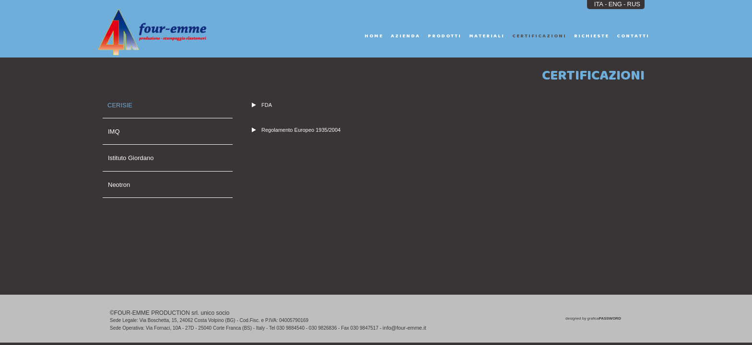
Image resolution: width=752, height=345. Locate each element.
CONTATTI (633, 35)
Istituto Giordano (130, 157)
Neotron (119, 184)
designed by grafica (593, 318)
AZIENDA (405, 35)
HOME (373, 35)
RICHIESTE (591, 35)
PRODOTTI (444, 35)
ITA (598, 4)
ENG (615, 4)
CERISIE (119, 105)
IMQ (114, 131)
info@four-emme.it (404, 328)
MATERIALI (487, 35)
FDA (262, 105)
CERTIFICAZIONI (539, 35)
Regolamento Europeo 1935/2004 (296, 130)
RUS (633, 4)
